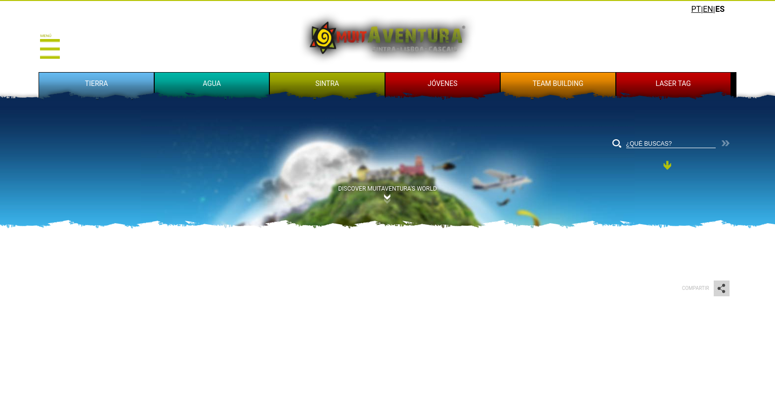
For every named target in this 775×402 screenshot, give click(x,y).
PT (696, 9)
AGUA (212, 83)
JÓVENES (442, 83)
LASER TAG (673, 83)
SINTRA (327, 83)
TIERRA (96, 83)
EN (708, 9)
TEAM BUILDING (557, 83)
